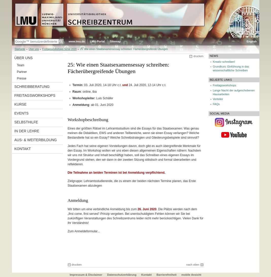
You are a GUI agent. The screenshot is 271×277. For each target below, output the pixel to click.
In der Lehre (26, 131)
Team (20, 65)
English (252, 41)
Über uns (34, 49)
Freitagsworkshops (35, 95)
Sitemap (115, 41)
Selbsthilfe (26, 122)
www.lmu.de (77, 41)
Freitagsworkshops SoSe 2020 (59, 49)
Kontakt (22, 149)
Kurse (20, 104)
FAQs (216, 104)
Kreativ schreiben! (224, 61)
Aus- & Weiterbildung (35, 140)
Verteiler (218, 99)
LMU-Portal (97, 41)
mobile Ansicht (191, 274)
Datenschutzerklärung (122, 274)
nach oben (192, 264)
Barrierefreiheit (167, 274)
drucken (198, 56)
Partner (22, 72)
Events (21, 113)
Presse (21, 78)
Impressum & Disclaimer (86, 274)
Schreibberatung (32, 87)
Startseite (20, 49)
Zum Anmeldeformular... (84, 231)
